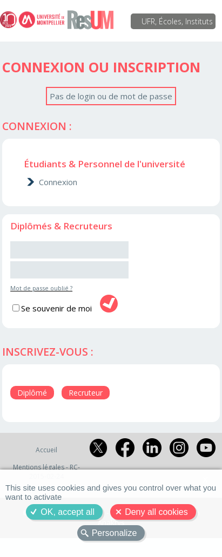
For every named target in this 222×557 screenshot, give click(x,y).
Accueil (46, 449)
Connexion (58, 181)
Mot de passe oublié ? (41, 288)
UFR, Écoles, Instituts (177, 21)
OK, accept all (68, 512)
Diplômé (32, 393)
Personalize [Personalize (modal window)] (114, 533)
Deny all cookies (156, 512)
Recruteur (86, 393)
